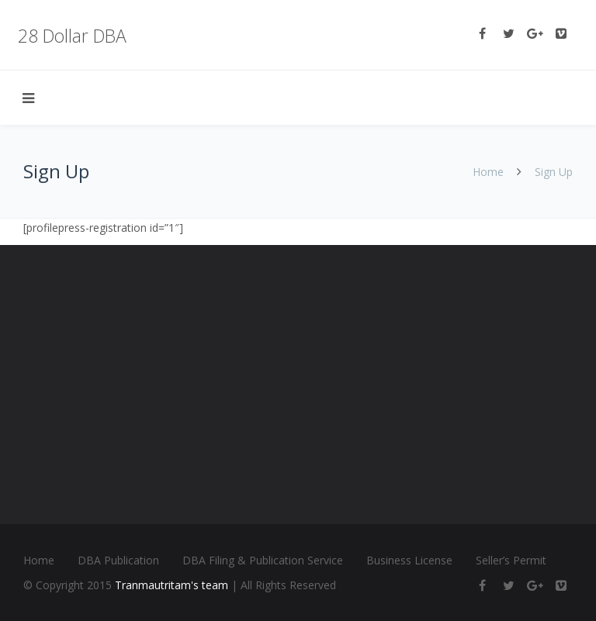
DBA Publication (118, 560)
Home (488, 171)
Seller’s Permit (511, 560)
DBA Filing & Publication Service (262, 560)
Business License (409, 560)
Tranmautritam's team (171, 585)
